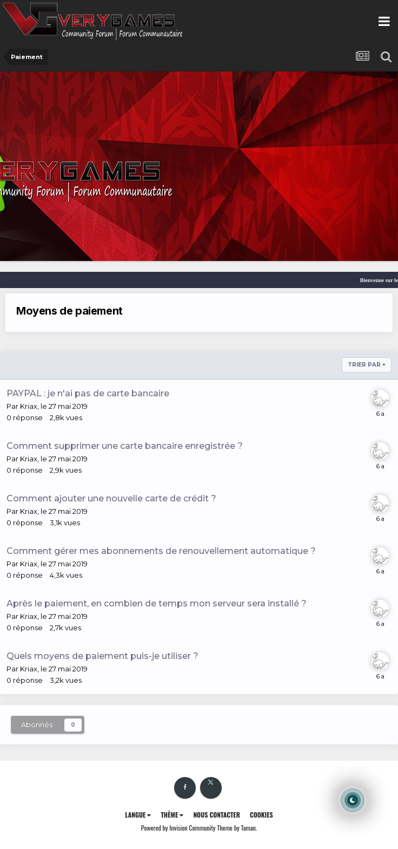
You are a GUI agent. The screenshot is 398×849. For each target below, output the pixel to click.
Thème (172, 814)
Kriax (28, 406)
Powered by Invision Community (178, 827)
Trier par (367, 364)
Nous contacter (216, 814)
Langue (138, 814)
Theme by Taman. (237, 827)
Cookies (261, 814)
